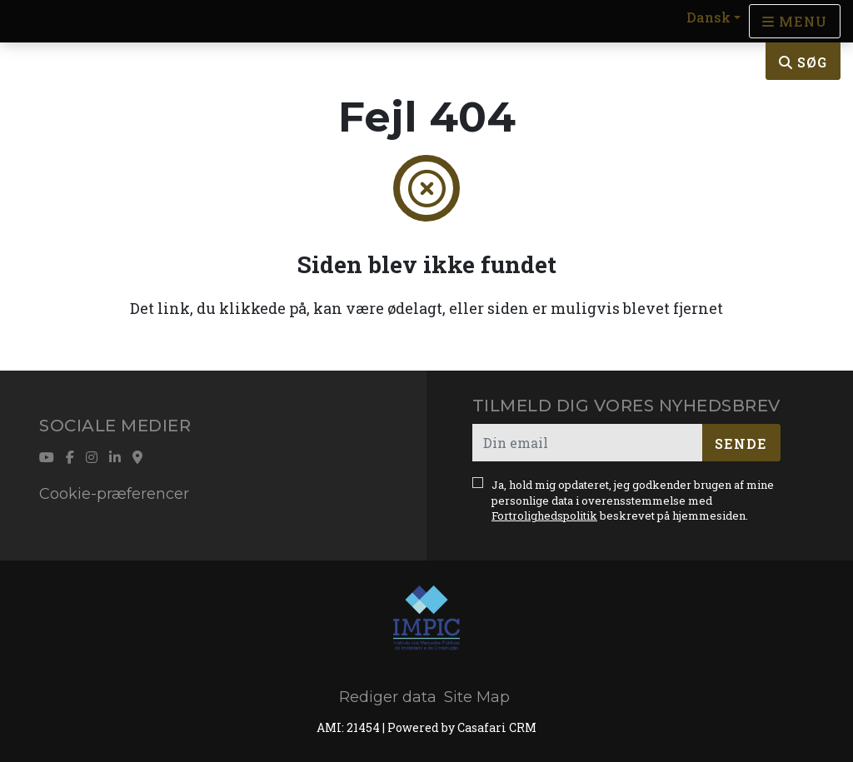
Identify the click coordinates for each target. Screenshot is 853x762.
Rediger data (387, 697)
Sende (741, 443)
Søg (803, 62)
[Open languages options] (795, 21)
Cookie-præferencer (114, 494)
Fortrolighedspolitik (544, 515)
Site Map (477, 697)
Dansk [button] (708, 17)
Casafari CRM (496, 727)
